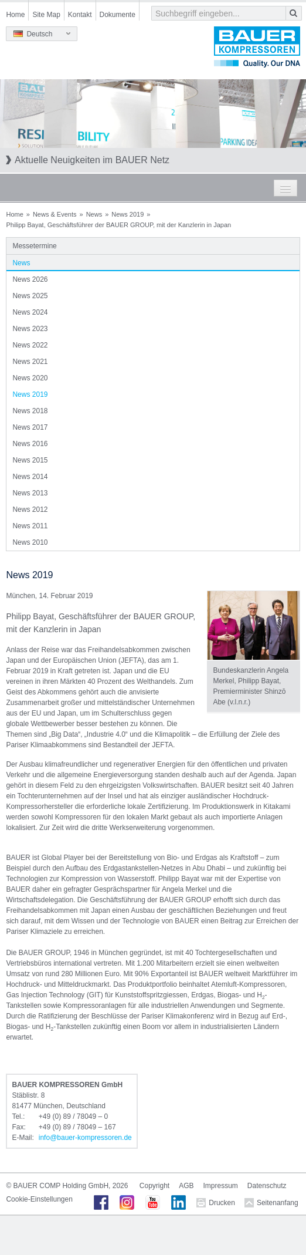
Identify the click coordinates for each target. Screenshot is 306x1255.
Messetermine (34, 246)
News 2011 (29, 526)
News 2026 (29, 279)
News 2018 (29, 411)
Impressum (220, 1186)
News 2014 (29, 477)
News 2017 (29, 427)
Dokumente (117, 15)
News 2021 (29, 361)
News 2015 (29, 460)
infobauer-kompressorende (85, 1137)
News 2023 (29, 329)
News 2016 (29, 444)
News (94, 214)
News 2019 (127, 214)
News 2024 (29, 312)
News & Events (55, 214)
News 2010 (29, 542)
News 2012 (29, 509)
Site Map (46, 15)
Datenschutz (267, 1186)
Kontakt (80, 15)
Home (15, 15)
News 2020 (29, 378)
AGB (186, 1186)
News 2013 (29, 493)
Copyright (154, 1186)
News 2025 (29, 296)
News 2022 (29, 345)
